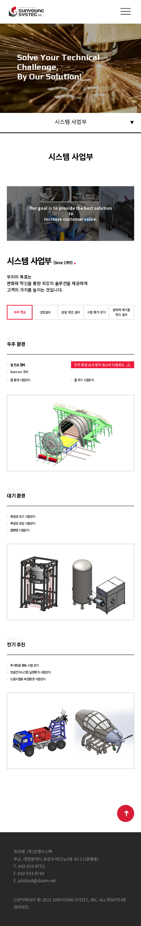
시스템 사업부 (71, 122)
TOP (125, 813)
